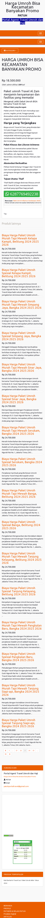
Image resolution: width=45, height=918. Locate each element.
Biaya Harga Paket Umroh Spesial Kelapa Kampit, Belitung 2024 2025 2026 (18, 273)
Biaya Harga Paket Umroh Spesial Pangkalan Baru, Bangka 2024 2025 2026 (18, 657)
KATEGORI (10, 51)
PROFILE (7, 908)
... (12, 750)
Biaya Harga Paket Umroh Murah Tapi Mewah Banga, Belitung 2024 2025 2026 (19, 493)
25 (33, 750)
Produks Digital (10, 914)
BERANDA (8, 906)
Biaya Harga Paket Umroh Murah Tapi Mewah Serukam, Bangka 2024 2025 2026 (21, 430)
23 (25, 750)
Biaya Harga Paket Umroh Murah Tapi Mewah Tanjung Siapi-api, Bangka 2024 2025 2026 (20, 690)
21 (17, 750)
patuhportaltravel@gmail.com (16, 786)
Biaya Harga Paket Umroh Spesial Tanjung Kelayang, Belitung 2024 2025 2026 (19, 591)
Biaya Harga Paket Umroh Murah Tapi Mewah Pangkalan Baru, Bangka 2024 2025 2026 (22, 625)
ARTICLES (8, 917)
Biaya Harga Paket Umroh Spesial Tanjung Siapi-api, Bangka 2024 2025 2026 (18, 723)
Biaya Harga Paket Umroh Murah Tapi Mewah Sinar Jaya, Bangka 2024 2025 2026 (22, 367)
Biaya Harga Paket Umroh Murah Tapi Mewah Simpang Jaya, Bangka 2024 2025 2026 (21, 304)
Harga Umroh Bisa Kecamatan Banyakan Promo (20, 776)
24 (29, 750)
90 (5, 754)
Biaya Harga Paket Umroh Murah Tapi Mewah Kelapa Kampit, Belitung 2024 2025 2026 (20, 240)
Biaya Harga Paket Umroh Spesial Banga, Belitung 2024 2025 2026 (21, 525)
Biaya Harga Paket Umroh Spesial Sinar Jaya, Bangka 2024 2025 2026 (19, 399)
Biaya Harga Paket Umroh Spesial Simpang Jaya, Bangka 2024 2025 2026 (21, 336)
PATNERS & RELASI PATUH (15, 911)
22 (21, 750)
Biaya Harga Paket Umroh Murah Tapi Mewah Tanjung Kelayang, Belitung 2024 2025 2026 (22, 558)
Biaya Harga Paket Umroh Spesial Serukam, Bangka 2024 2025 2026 (22, 462)
